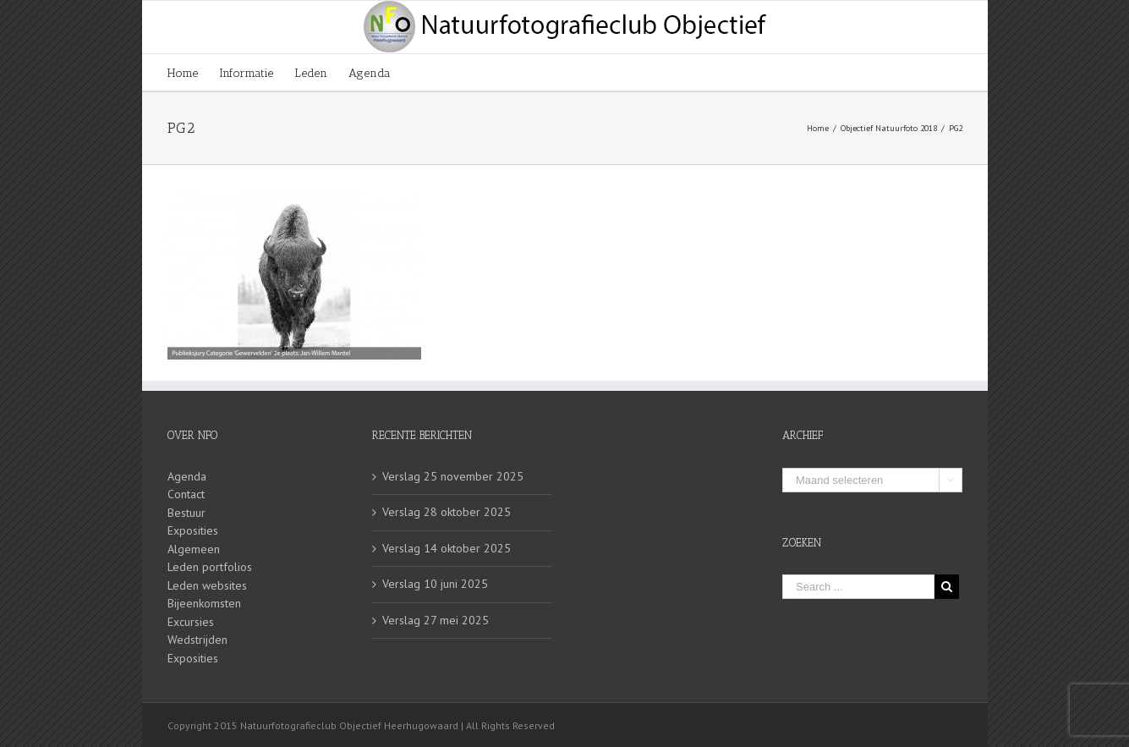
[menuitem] (193, 72)
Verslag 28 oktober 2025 (446, 511)
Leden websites (207, 585)
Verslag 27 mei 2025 (435, 620)
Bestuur (186, 512)
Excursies (190, 621)
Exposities (192, 530)
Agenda (186, 476)
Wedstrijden (197, 639)
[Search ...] (858, 586)
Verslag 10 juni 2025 (435, 583)
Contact (186, 494)
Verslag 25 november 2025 (452, 476)
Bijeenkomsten (204, 603)
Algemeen (193, 549)
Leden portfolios (209, 566)
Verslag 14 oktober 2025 (446, 548)
